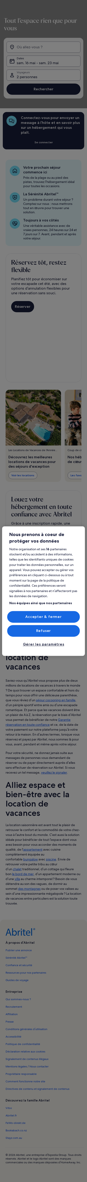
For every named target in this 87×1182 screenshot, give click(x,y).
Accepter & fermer (43, 616)
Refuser (43, 630)
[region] (43, 591)
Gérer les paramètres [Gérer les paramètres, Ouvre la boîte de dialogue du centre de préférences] (43, 644)
